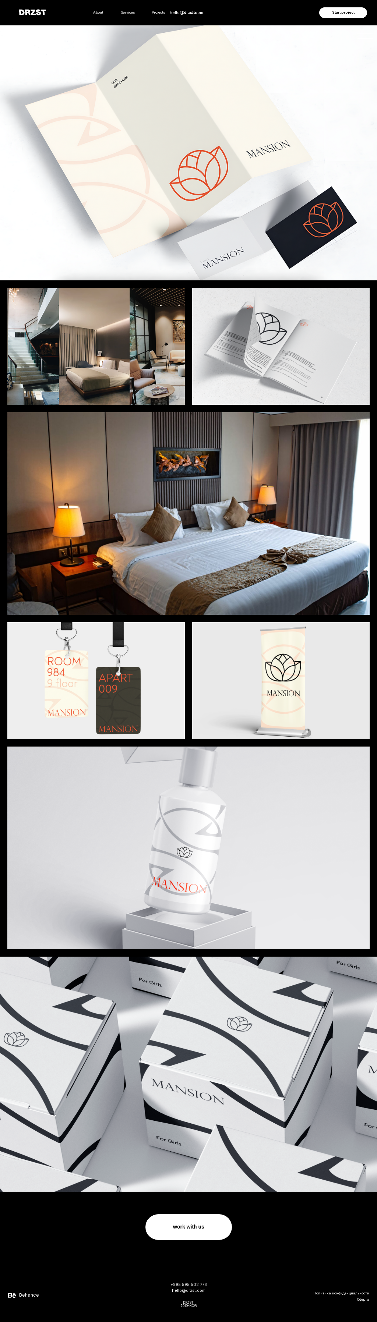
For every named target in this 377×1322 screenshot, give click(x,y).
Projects (158, 12)
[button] (343, 12)
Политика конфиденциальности (341, 1293)
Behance (29, 1295)
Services (128, 12)
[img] (365, 36)
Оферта (363, 1299)
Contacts (189, 12)
